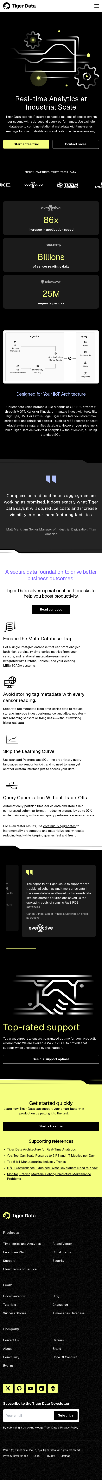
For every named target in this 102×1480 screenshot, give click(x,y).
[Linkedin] (42, 1388)
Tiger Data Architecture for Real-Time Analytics (41, 1149)
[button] (21, 948)
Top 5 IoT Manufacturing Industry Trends (36, 1162)
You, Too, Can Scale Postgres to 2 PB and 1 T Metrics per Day (51, 1156)
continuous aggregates (59, 826)
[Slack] (53, 1388)
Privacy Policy (69, 1427)
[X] (8, 1388)
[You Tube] (30, 1388)
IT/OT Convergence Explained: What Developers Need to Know (52, 1168)
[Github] (19, 1388)
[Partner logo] (42, 185)
